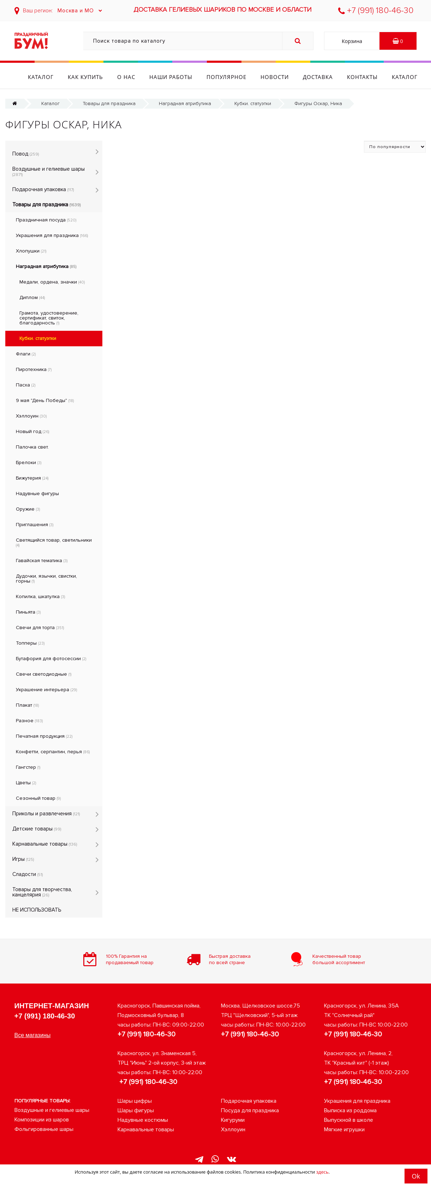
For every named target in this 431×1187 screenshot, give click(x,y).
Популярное (246, 76)
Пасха (25, 385)
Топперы (30, 643)
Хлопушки (31, 251)
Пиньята (28, 612)
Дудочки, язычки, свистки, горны (46, 578)
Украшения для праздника (52, 235)
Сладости (27, 874)
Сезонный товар (38, 798)
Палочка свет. (32, 447)
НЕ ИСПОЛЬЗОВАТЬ (36, 910)
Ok (416, 1176)
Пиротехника (34, 369)
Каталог (60, 76)
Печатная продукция (44, 736)
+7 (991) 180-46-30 (375, 10)
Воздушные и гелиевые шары (48, 171)
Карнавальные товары (44, 844)
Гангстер (28, 767)
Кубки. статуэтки (252, 103)
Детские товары (36, 829)
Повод (25, 154)
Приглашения (34, 525)
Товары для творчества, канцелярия (42, 892)
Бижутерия (32, 478)
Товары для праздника (109, 103)
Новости (294, 76)
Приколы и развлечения (46, 813)
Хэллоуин (31, 416)
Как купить (105, 76)
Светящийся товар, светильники (54, 542)
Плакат (27, 705)
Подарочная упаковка (43, 189)
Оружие (28, 509)
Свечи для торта (40, 628)
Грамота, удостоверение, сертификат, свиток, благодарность (48, 318)
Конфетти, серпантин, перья (53, 752)
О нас (146, 76)
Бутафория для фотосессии (51, 659)
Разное (29, 721)
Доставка (338, 76)
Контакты (382, 76)
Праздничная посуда (46, 220)
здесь (322, 1172)
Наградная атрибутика (185, 103)
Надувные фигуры (37, 494)
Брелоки (28, 462)
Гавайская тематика (41, 561)
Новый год (32, 431)
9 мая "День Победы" (45, 400)
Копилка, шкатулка (40, 596)
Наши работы (190, 76)
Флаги (26, 354)
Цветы (26, 783)
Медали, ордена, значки (52, 282)
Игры (23, 859)
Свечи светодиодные (43, 674)
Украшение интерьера (46, 690)
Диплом (32, 297)
